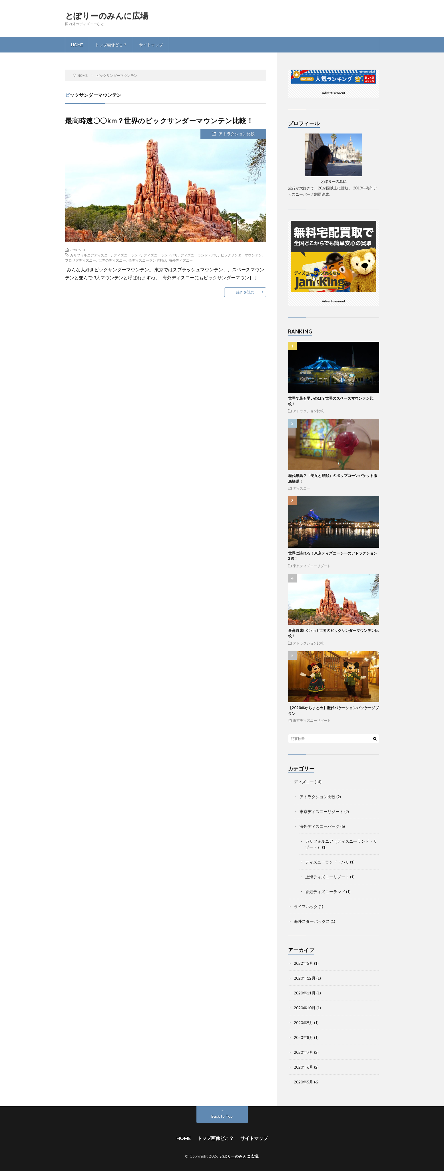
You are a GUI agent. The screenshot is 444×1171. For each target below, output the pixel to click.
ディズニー (301, 488)
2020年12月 (305, 978)
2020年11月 (305, 992)
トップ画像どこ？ (111, 44)
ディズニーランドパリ (161, 255)
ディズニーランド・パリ (199, 255)
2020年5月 (303, 1081)
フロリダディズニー (80, 260)
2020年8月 (303, 1037)
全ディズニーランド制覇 (147, 260)
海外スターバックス (312, 921)
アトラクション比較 (237, 133)
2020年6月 (303, 1067)
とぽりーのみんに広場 (106, 15)
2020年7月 (303, 1052)
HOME (77, 44)
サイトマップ (151, 44)
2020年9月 (303, 1022)
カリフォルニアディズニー (90, 255)
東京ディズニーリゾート (312, 565)
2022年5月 (303, 963)
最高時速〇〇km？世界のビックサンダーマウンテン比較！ (159, 120)
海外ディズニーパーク (319, 826)
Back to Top (222, 1116)
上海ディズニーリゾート (327, 876)
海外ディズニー (181, 260)
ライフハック (306, 906)
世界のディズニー (112, 260)
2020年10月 (305, 1007)
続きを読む (245, 292)
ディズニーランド (127, 255)
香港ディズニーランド (325, 891)
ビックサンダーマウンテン (241, 255)
